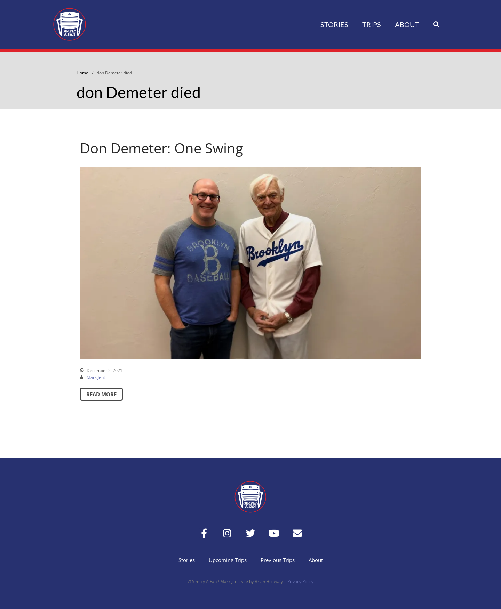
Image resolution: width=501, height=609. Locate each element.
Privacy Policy (300, 581)
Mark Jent (96, 377)
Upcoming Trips (228, 560)
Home (82, 73)
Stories (334, 24)
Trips (371, 24)
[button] (436, 24)
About (407, 24)
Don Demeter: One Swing (161, 147)
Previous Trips (278, 560)
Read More (101, 394)
